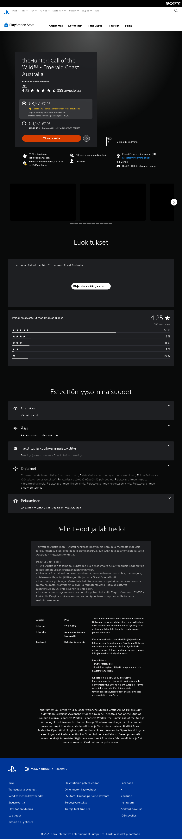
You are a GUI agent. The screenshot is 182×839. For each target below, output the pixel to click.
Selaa (128, 22)
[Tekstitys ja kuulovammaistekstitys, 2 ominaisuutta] (91, 447)
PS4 (33, 10)
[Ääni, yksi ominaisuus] (91, 427)
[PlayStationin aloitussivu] (6, 11)
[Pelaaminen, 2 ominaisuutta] (91, 499)
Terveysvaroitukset (102, 660)
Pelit (14, 10)
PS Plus (43, 10)
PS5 (24, 10)
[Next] (174, 198)
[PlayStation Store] (20, 21)
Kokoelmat (75, 22)
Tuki (97, 10)
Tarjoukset (95, 22)
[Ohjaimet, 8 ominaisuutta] (91, 473)
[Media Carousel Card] (43, 198)
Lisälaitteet (57, 10)
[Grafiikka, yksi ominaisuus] (91, 407)
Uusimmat (56, 22)
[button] (136, 154)
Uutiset (72, 10)
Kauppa (85, 10)
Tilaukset (113, 22)
